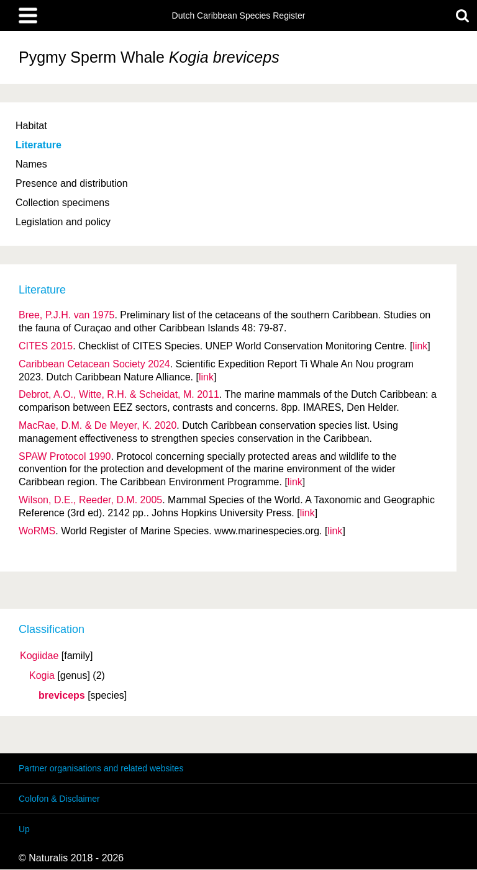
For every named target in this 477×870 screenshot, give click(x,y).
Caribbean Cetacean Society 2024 (94, 364)
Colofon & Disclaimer (59, 799)
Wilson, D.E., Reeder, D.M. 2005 (90, 500)
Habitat (31, 125)
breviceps (62, 696)
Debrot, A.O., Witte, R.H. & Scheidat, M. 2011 (119, 394)
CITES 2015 (46, 346)
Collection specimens (62, 202)
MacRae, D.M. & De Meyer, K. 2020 (97, 425)
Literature (38, 145)
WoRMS (37, 531)
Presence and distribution (72, 183)
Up (24, 829)
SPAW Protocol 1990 (65, 456)
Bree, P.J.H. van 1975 (66, 315)
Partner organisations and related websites (101, 768)
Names (31, 164)
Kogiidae (39, 656)
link (419, 346)
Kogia (42, 676)
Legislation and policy (63, 222)
